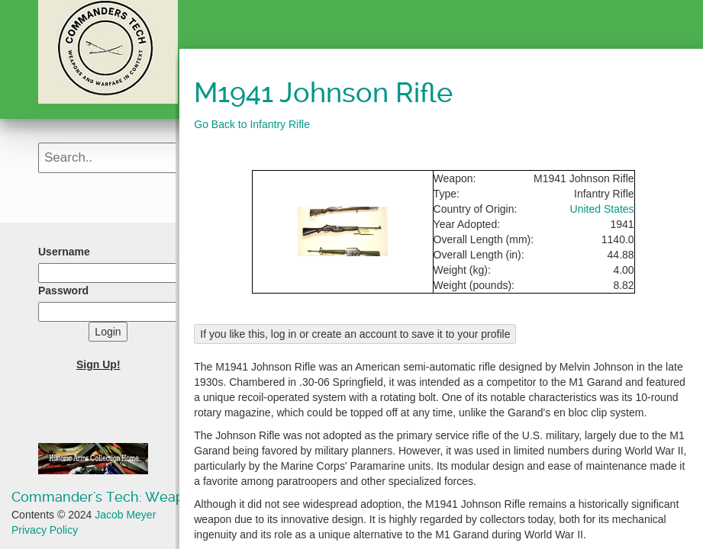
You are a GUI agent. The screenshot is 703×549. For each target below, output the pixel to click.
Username (64, 252)
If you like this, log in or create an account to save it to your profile (355, 334)
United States (602, 209)
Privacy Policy (44, 530)
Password (63, 290)
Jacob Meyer (125, 515)
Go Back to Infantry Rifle (252, 124)
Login (108, 332)
